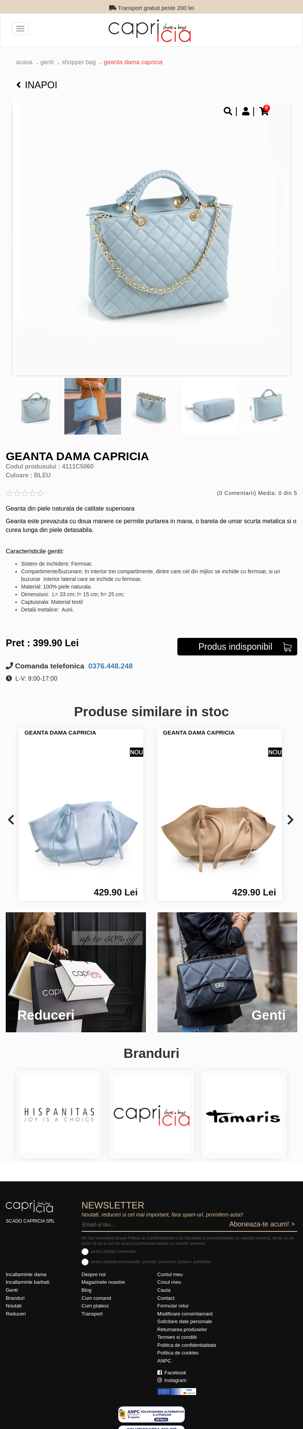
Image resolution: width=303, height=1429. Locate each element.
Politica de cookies (178, 1353)
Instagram (172, 1380)
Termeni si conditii (177, 1337)
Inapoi (36, 84)
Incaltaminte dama (26, 1274)
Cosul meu (169, 1282)
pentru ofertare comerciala (113, 1251)
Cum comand (96, 1298)
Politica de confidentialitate (186, 1345)
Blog (87, 1290)
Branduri (15, 1298)
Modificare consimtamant (185, 1314)
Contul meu (170, 1274)
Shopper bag (79, 62)
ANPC (164, 1361)
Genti (47, 62)
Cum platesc (95, 1306)
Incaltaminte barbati (27, 1282)
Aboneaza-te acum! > (262, 1224)
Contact (166, 1298)
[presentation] (11, 820)
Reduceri (16, 1314)
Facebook (172, 1372)
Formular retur (173, 1306)
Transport (92, 1314)
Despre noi (94, 1274)
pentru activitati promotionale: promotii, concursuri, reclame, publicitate (151, 1262)
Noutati (13, 1306)
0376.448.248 (109, 666)
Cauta (164, 1290)
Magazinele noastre (103, 1282)
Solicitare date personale (184, 1321)
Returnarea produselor (182, 1329)
